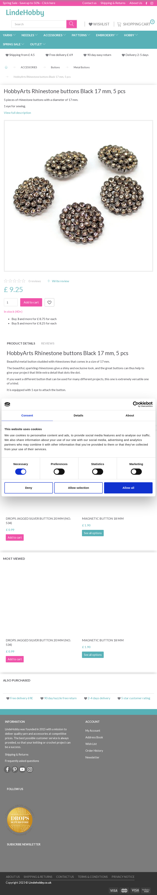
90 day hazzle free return (60, 698)
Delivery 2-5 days (137, 55)
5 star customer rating (135, 698)
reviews (34, 281)
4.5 (32, 55)
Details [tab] (78, 415)
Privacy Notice (123, 876)
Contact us (89, 3)
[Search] (71, 24)
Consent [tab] (27, 415)
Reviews (47, 343)
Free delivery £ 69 (61, 55)
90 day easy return (99, 55)
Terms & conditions (93, 876)
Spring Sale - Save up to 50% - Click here (29, 3)
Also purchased (16, 680)
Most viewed (14, 558)
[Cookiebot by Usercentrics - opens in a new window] (136, 404)
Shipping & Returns (113, 3)
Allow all (128, 487)
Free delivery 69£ (21, 698)
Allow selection (78, 487)
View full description (17, 112)
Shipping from (18, 55)
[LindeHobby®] (25, 12)
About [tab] (130, 415)
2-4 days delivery (99, 698)
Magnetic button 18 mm (103, 518)
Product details (21, 343)
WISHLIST (99, 24)
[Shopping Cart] (135, 24)
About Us (135, 3)
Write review (60, 281)
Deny (28, 487)
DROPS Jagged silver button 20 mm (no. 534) (38, 521)
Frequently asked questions (22, 760)
